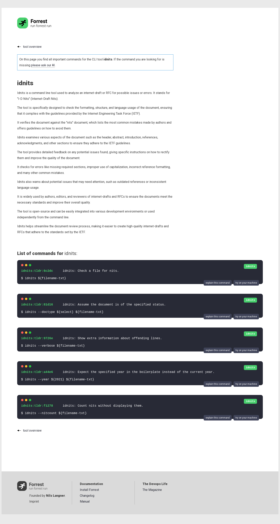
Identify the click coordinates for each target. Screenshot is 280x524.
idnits (250, 266)
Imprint (34, 501)
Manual (85, 501)
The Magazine (152, 490)
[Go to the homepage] (41, 27)
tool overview (32, 47)
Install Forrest (89, 490)
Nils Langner (55, 495)
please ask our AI (43, 65)
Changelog (87, 495)
